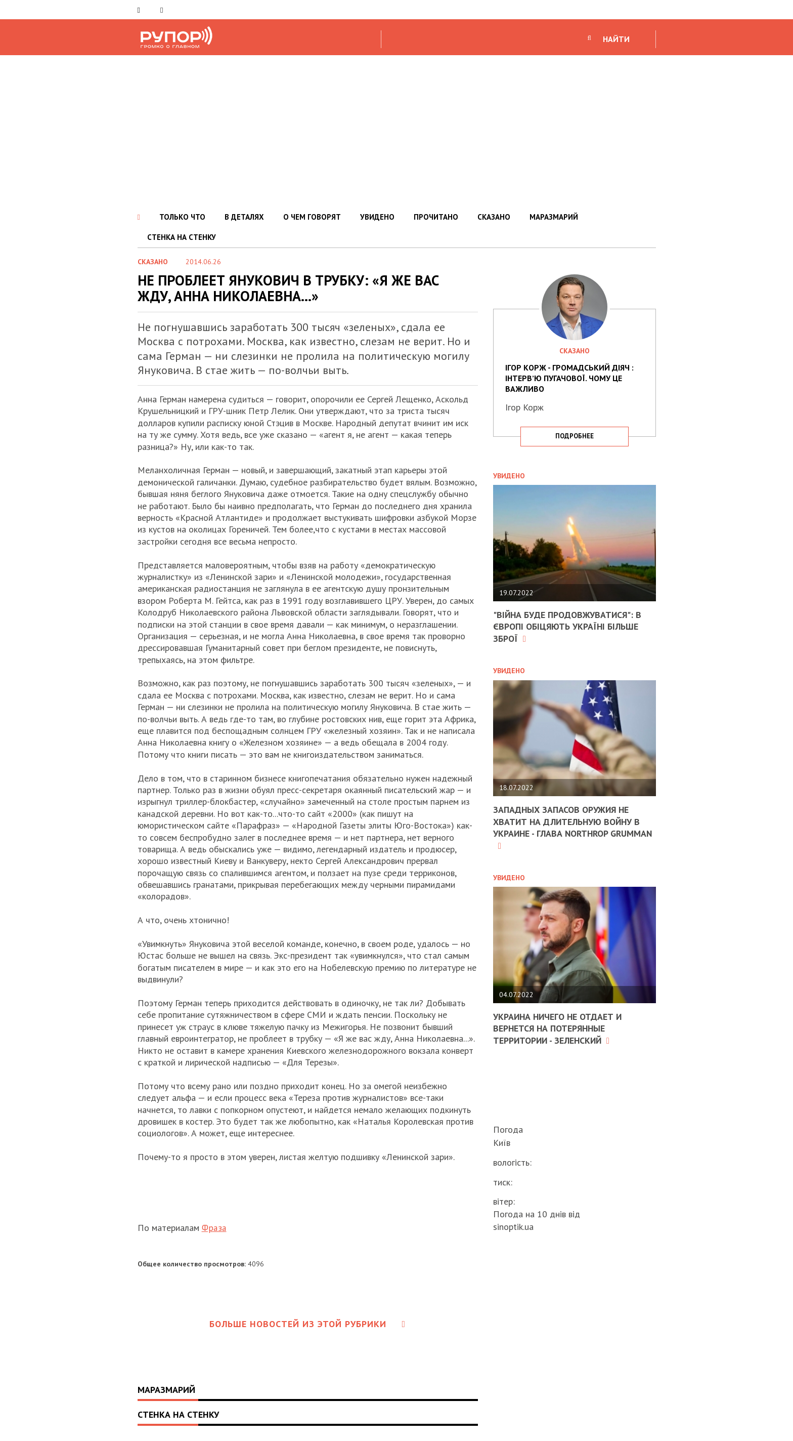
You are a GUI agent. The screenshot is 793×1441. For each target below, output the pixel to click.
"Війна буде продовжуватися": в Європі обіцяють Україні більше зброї (568, 626)
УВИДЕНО (377, 217)
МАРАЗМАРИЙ (554, 217)
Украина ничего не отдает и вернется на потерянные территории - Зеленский (559, 1028)
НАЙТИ (616, 39)
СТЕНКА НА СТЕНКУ (181, 237)
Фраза (214, 1227)
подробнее (574, 436)
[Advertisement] (396, 131)
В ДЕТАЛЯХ (244, 217)
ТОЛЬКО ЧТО (182, 217)
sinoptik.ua (513, 1226)
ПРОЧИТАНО (436, 217)
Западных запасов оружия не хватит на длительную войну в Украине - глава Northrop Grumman (568, 827)
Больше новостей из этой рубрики (307, 1324)
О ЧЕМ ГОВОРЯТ (312, 217)
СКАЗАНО (493, 217)
